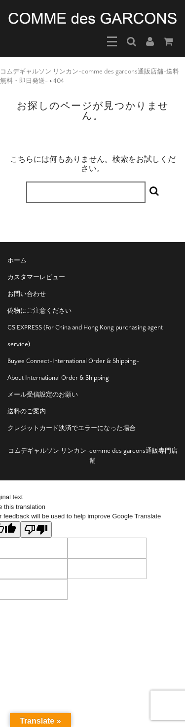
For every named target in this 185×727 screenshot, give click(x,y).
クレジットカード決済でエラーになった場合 (71, 428)
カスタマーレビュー (36, 277)
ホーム (17, 260)
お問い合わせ (26, 294)
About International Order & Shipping (58, 377)
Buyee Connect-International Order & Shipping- (73, 361)
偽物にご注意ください (39, 310)
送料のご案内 (26, 411)
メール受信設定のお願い (42, 394)
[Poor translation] (36, 529)
